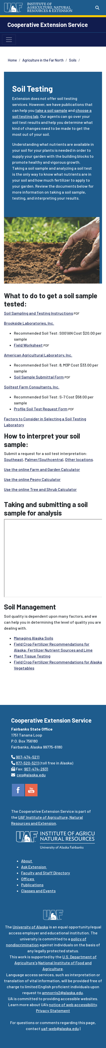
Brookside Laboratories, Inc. (29, 323)
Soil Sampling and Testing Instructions (38, 313)
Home (12, 60)
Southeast (13, 459)
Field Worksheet (28, 345)
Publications (32, 884)
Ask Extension (34, 866)
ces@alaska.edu (31, 774)
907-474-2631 (36, 768)
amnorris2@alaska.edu (62, 992)
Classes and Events (38, 890)
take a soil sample (51, 110)
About (27, 860)
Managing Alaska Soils (33, 638)
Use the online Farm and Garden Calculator (42, 469)
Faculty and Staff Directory (45, 872)
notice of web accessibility (73, 1004)
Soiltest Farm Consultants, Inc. (31, 386)
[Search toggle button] (97, 7)
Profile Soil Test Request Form (41, 408)
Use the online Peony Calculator (32, 479)
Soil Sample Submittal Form (39, 376)
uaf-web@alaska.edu (60, 1028)
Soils (72, 60)
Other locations (79, 459)
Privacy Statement (53, 1010)
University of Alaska (30, 926)
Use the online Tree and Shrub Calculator (40, 489)
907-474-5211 (27, 756)
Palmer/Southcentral (44, 459)
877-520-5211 (27, 762)
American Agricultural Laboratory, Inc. (38, 355)
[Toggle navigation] (9, 40)
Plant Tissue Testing (32, 656)
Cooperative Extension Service (47, 24)
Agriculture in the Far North (43, 60)
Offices (28, 878)
